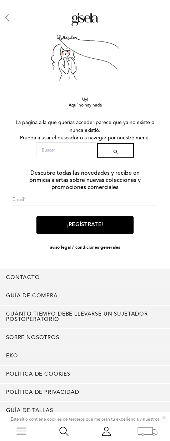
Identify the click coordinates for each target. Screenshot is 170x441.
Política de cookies (38, 374)
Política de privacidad (42, 392)
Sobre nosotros (32, 338)
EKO (12, 356)
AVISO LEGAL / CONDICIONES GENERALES (85, 248)
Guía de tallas (29, 410)
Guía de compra (32, 296)
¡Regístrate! (85, 225)
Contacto (23, 278)
